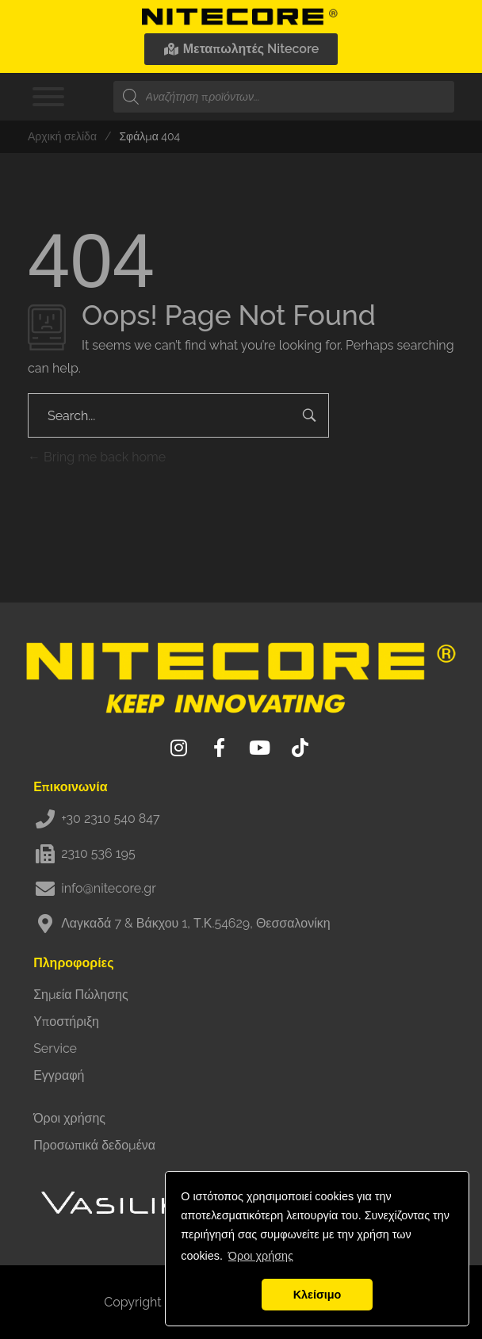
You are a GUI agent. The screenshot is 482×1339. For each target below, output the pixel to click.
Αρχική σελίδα (62, 136)
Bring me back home (97, 457)
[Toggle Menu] (48, 96)
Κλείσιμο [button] (317, 1294)
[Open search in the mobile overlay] (283, 97)
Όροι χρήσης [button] (260, 1255)
